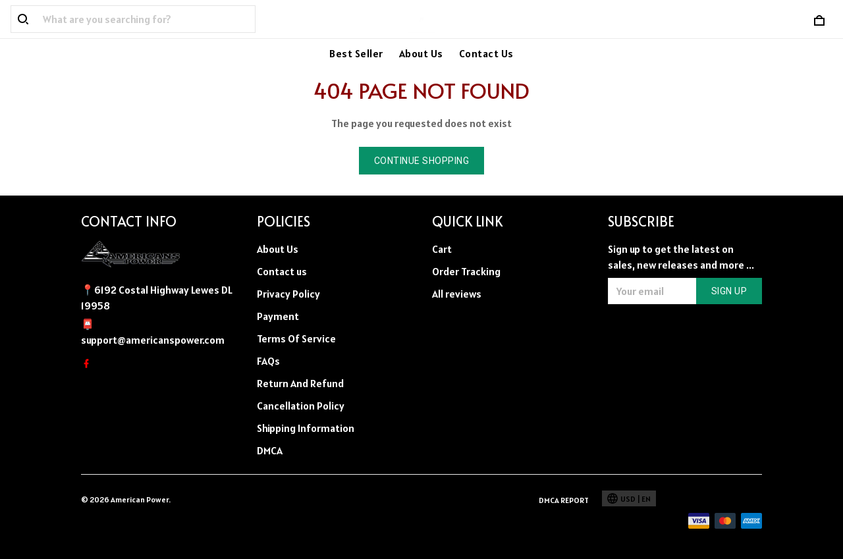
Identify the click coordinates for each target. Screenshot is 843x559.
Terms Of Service (296, 338)
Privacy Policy (288, 293)
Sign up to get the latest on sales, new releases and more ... (681, 256)
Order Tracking (466, 271)
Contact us (282, 271)
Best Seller (356, 53)
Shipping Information (305, 428)
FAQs (268, 360)
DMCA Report (564, 500)
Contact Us (486, 53)
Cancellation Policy (300, 405)
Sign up (729, 291)
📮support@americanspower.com (153, 331)
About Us (421, 53)
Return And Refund (300, 383)
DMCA (270, 450)
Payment (278, 316)
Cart (442, 248)
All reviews (456, 293)
